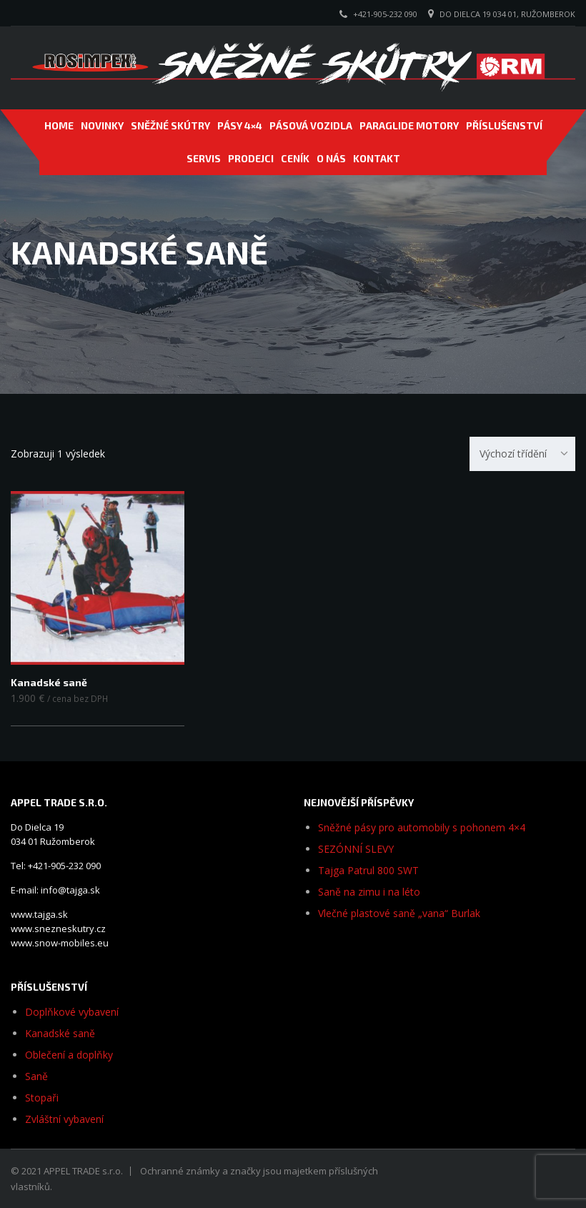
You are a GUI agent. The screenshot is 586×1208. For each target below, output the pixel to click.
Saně (36, 1076)
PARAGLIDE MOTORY (409, 125)
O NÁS (331, 158)
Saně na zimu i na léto (369, 891)
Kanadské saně (60, 1033)
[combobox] (522, 454)
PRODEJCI (251, 158)
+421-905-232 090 (385, 14)
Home (59, 125)
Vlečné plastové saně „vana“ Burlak (399, 913)
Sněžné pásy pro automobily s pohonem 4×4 (421, 827)
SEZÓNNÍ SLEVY (356, 849)
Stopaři (42, 1097)
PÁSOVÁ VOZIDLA (310, 125)
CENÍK (295, 158)
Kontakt (376, 158)
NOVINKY (102, 125)
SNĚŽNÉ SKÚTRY (170, 125)
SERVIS (204, 158)
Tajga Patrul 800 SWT (368, 870)
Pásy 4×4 (239, 125)
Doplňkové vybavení (72, 1012)
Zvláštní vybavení (64, 1119)
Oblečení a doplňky (69, 1054)
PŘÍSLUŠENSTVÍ (504, 125)
